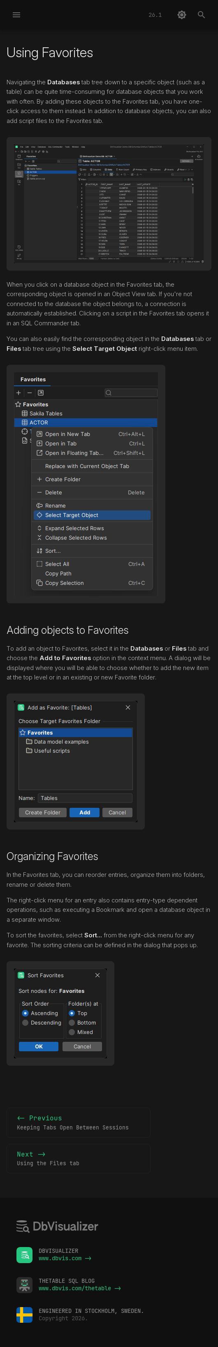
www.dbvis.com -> (65, 1258)
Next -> (78, 1159)
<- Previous (78, 1123)
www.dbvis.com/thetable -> (80, 1288)
